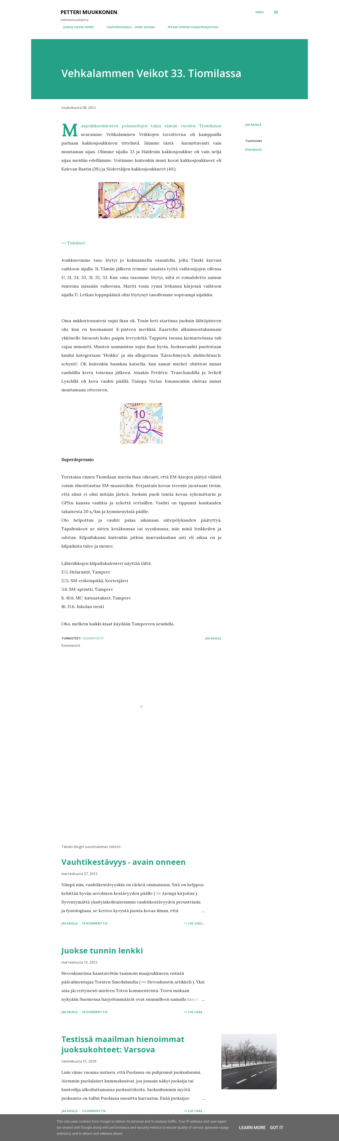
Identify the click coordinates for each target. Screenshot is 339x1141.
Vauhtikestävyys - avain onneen (128, 27)
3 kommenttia (94, 1111)
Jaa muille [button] (253, 125)
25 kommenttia (94, 1012)
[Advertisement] (134, 790)
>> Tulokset (73, 242)
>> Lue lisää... (194, 923)
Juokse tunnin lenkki (76, 27)
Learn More (252, 1127)
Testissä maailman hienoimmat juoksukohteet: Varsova (122, 1044)
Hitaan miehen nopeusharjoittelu (190, 27)
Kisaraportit (253, 149)
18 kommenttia (94, 923)
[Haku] (260, 12)
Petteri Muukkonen (89, 12)
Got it (276, 1127)
